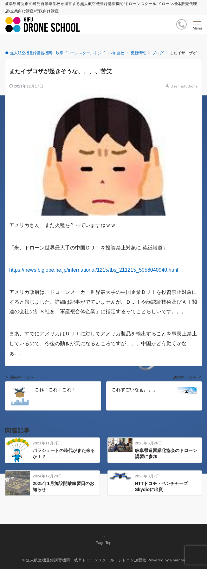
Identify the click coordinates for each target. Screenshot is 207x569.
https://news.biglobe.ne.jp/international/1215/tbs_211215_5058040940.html (93, 270)
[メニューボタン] (197, 24)
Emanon (177, 560)
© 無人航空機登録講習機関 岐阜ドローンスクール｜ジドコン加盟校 (84, 560)
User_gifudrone (184, 86)
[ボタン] (181, 24)
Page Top (103, 539)
